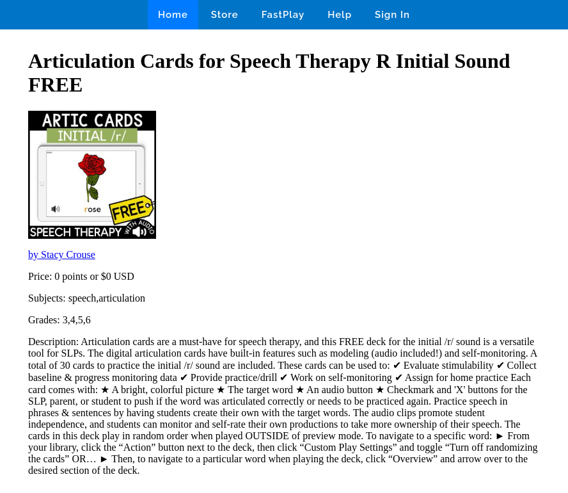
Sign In (392, 14)
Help (339, 14)
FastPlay (283, 14)
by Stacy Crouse (61, 254)
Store (225, 14)
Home (173, 14)
